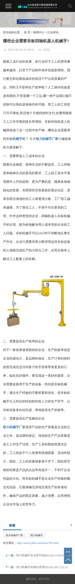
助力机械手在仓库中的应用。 (32, 555)
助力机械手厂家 (14, 535)
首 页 (27, 32)
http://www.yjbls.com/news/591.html (38, 543)
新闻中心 (38, 32)
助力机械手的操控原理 (30, 567)
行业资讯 (53, 32)
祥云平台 (44, 578)
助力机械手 (37, 535)
